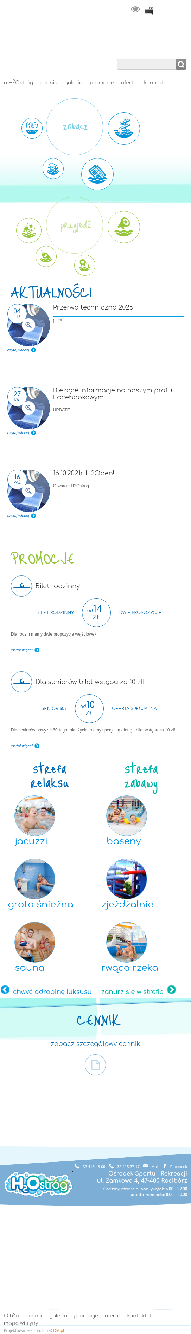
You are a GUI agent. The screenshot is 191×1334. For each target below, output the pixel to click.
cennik (48, 82)
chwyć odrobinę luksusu (52, 991)
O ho (11, 1316)
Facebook (178, 1167)
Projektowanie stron (22, 1330)
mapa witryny (21, 1323)
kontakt (153, 82)
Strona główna (95, 68)
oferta (128, 82)
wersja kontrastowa (135, 9)
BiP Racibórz (149, 10)
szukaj (181, 64)
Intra (53, 1330)
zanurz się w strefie (132, 991)
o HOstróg (18, 82)
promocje (102, 82)
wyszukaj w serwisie (152, 55)
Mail (154, 1167)
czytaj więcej (18, 350)
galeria (73, 82)
